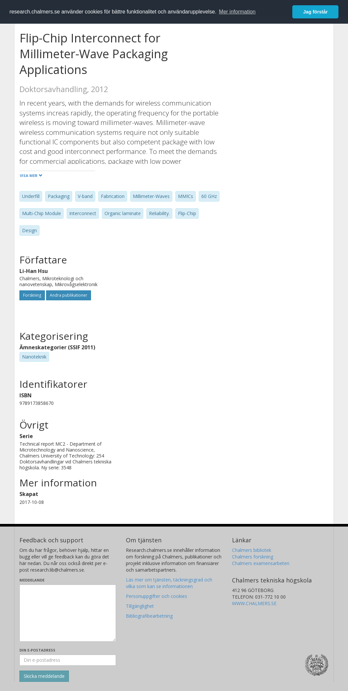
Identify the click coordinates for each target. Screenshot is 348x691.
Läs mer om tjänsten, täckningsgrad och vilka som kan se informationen (169, 583)
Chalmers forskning (252, 557)
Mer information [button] (237, 11)
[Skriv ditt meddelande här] (67, 613)
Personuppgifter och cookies (156, 596)
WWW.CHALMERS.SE (254, 603)
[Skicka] (44, 676)
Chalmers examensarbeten (260, 563)
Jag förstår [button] (315, 11)
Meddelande (31, 580)
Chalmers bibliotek (251, 550)
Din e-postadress (37, 650)
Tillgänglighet (140, 606)
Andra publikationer (68, 295)
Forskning (32, 295)
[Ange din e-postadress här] (67, 660)
